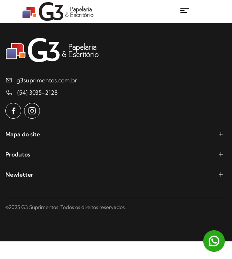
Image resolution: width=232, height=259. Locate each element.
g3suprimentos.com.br (47, 80)
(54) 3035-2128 (37, 92)
